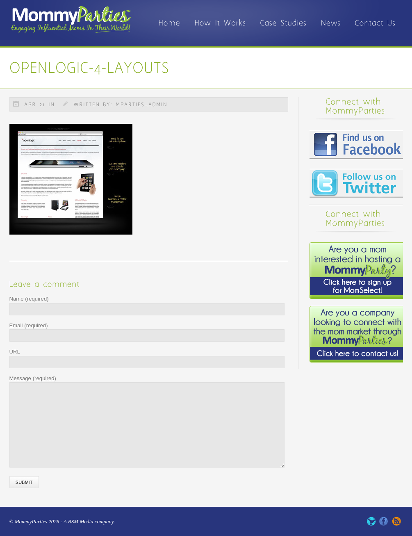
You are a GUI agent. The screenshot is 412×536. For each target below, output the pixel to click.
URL (14, 352)
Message (33, 378)
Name (29, 299)
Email (28, 325)
